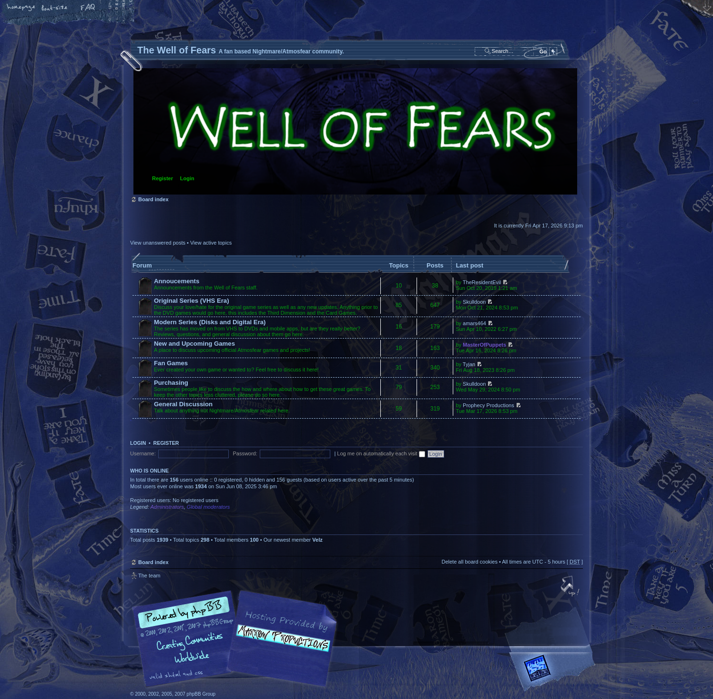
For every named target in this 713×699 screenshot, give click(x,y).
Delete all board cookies (469, 562)
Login (187, 178)
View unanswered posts (157, 243)
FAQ (88, 8)
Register (162, 178)
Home (21, 8)
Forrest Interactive (554, 672)
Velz (317, 540)
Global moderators (208, 507)
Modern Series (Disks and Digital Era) (210, 322)
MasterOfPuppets (484, 345)
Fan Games (171, 363)
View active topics (211, 243)
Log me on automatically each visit (381, 453)
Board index (355, 131)
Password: (245, 453)
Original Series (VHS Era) (191, 300)
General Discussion (183, 404)
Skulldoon (474, 302)
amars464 (474, 323)
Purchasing (171, 382)
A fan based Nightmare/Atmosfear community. (280, 645)
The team (149, 575)
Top (571, 587)
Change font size (54, 8)
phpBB (237, 638)
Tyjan (469, 364)
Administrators (166, 507)
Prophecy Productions (488, 405)
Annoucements (176, 281)
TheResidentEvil (482, 282)
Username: (143, 453)
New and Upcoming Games (194, 343)
